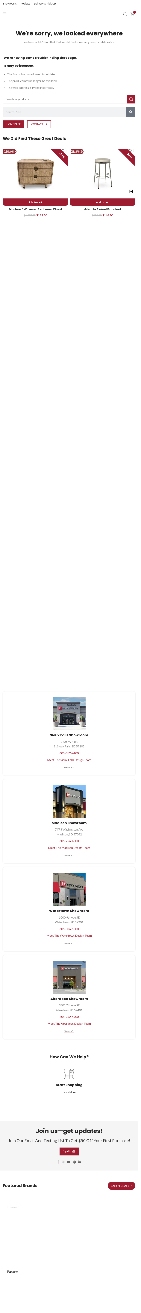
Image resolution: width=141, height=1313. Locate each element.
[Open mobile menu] (4, 14)
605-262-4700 (69, 1016)
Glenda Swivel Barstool (102, 209)
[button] (35, 202)
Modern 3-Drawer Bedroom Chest (35, 209)
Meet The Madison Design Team (69, 847)
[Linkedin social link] (79, 1162)
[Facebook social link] (58, 1162)
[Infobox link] (69, 1227)
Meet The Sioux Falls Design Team (69, 760)
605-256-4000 (69, 841)
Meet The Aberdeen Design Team (69, 1023)
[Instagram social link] (63, 1162)
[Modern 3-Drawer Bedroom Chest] (35, 173)
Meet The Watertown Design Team (69, 935)
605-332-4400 (69, 753)
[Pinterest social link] (74, 1162)
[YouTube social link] (69, 1162)
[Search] (125, 14)
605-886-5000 (69, 929)
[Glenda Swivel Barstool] (102, 173)
